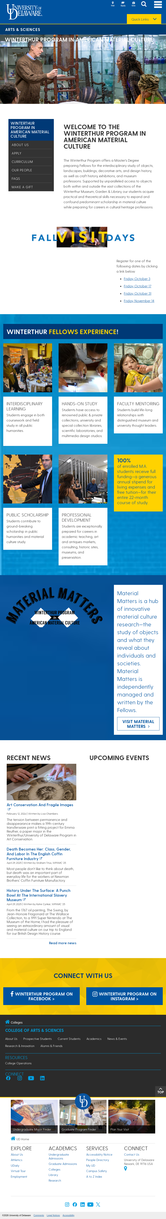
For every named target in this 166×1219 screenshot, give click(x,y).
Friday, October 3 (137, 279)
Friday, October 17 (137, 286)
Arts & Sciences (22, 29)
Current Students (69, 1038)
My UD (90, 1165)
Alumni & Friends (51, 1046)
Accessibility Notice (99, 1154)
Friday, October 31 (137, 293)
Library (53, 1175)
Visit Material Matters (138, 724)
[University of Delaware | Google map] (125, 1169)
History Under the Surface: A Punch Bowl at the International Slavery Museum (38, 895)
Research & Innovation (19, 1046)
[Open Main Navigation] (158, 4)
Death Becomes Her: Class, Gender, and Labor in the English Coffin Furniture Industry (39, 853)
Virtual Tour (18, 1171)
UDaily (15, 1165)
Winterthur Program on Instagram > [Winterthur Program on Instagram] (124, 996)
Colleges (54, 1169)
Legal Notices (53, 1215)
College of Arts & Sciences (34, 1030)
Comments (39, 1215)
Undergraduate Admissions (59, 1156)
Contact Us (131, 1154)
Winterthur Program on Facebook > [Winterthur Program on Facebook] (41, 996)
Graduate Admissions (63, 1164)
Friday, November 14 (139, 301)
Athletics (16, 1160)
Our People (22, 170)
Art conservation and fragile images (40, 804)
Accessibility (68, 1215)
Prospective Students (37, 1038)
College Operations (18, 1063)
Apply (17, 153)
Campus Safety (96, 1171)
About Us (20, 145)
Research (55, 1180)
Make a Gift (22, 187)
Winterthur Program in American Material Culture (30, 129)
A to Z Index (94, 1176)
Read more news (62, 943)
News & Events (117, 1038)
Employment (19, 1176)
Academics (93, 1038)
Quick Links (140, 19)
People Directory (97, 1160)
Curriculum (22, 162)
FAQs (16, 178)
